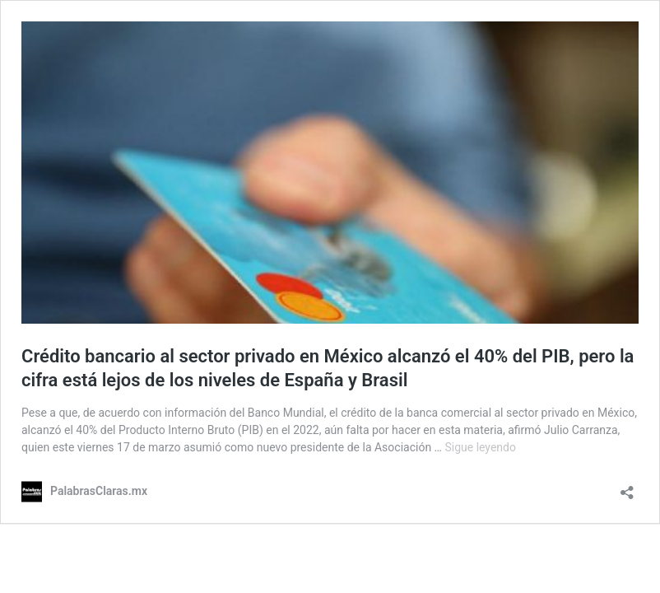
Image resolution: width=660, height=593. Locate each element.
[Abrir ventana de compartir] (627, 487)
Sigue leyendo (480, 447)
